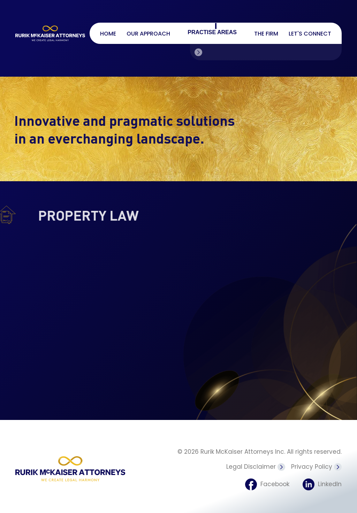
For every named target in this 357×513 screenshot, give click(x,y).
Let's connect (310, 34)
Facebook (265, 480)
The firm (266, 34)
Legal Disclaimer (255, 464)
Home (108, 34)
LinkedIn (322, 480)
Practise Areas (212, 32)
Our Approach (148, 34)
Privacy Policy (316, 464)
